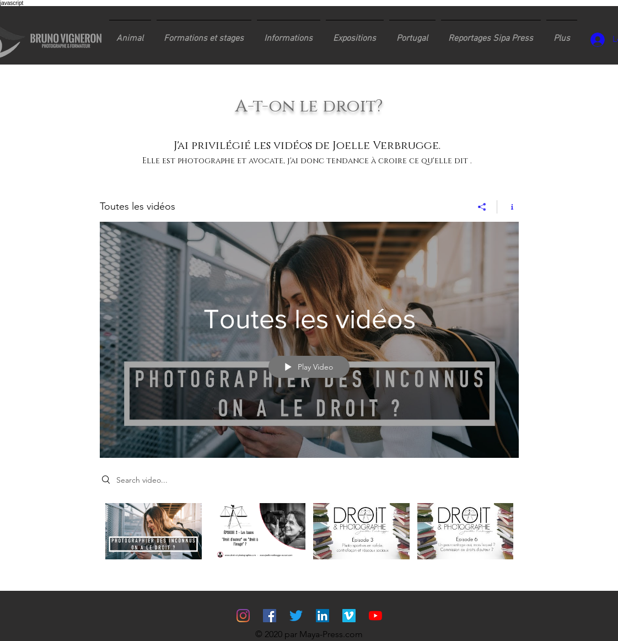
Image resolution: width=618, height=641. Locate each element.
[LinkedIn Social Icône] (322, 615)
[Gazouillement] (296, 615)
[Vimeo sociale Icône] (349, 615)
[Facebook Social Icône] (269, 615)
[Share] (482, 206)
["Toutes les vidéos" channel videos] (309, 539)
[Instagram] (243, 615)
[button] (204, 33)
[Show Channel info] (508, 206)
